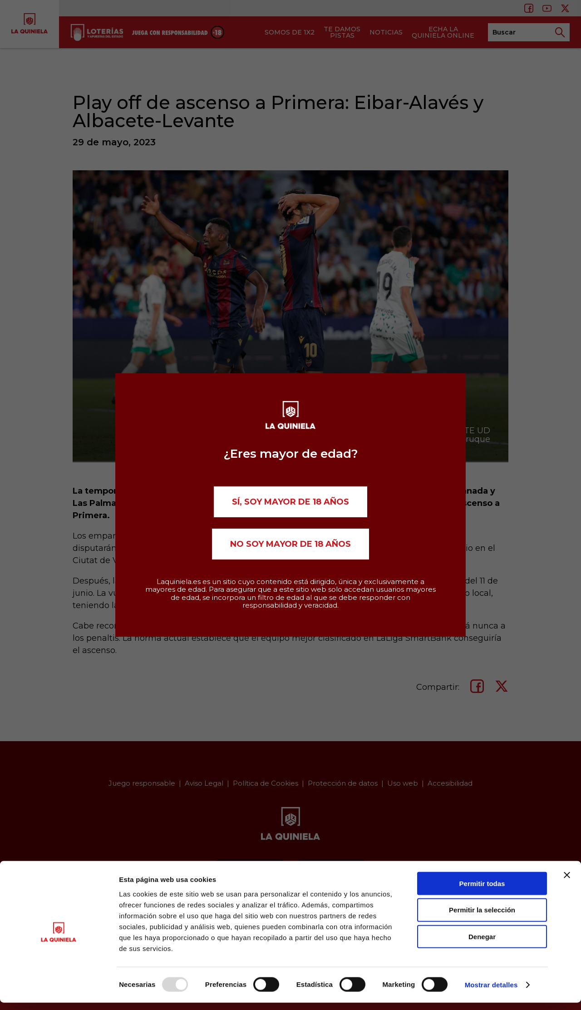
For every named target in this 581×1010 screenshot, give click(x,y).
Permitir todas (482, 890)
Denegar (482, 944)
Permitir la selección (482, 917)
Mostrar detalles (491, 992)
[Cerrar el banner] (567, 882)
